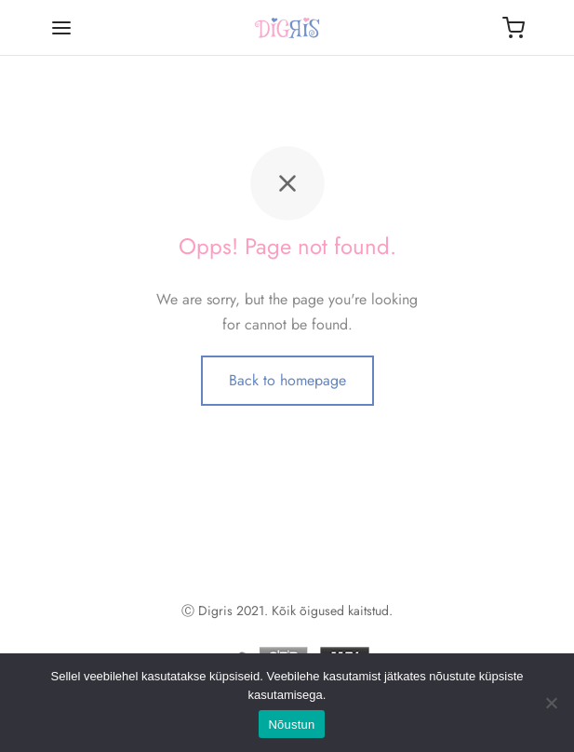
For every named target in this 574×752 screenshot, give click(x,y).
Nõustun (291, 725)
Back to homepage (287, 380)
